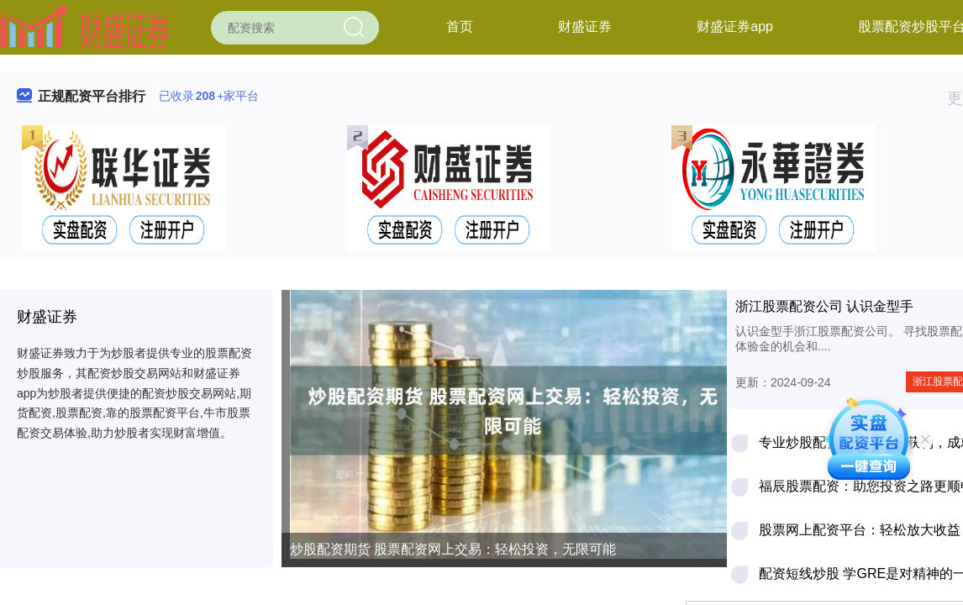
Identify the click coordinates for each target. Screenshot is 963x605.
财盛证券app (735, 26)
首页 (459, 26)
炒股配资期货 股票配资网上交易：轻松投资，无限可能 (453, 549)
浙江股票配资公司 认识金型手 (824, 306)
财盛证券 (585, 26)
